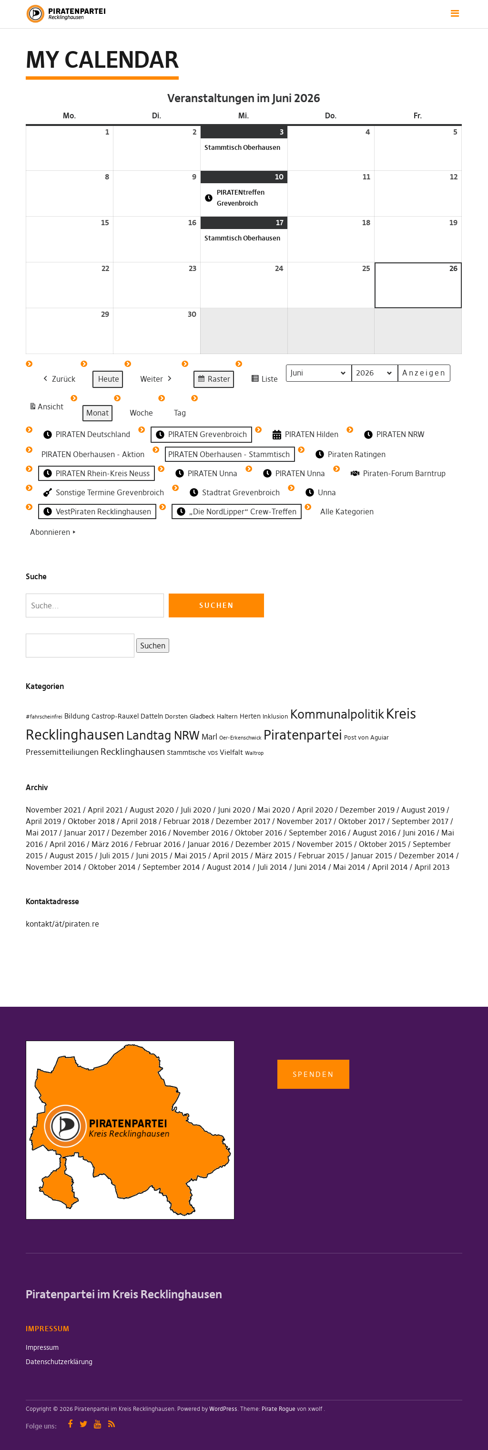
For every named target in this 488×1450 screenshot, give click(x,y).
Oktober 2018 (91, 821)
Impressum (42, 1347)
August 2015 (71, 855)
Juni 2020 (234, 809)
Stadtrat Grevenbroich (234, 492)
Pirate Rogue (278, 1408)
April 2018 (139, 821)
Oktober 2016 (258, 832)
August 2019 (423, 809)
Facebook (70, 1424)
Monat (97, 412)
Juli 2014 (272, 867)
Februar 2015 (321, 855)
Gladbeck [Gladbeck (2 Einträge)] (202, 716)
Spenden (313, 1074)
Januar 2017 (84, 832)
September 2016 (317, 832)
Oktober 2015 (382, 844)
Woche (141, 412)
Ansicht (48, 408)
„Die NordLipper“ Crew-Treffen (235, 511)
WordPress (223, 1408)
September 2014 (171, 867)
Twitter (84, 1424)
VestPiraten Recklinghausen (96, 511)
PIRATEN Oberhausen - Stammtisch (229, 454)
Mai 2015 (190, 855)
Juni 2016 (419, 832)
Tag (180, 412)
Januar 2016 (208, 844)
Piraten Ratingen (350, 454)
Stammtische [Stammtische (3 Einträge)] (186, 752)
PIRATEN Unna (205, 473)
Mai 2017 (41, 832)
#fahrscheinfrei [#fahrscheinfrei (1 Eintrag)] (44, 717)
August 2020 (152, 809)
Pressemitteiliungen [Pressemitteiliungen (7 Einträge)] (62, 752)
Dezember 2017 (243, 821)
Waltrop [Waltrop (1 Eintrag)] (254, 753)
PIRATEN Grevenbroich (200, 434)
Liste (264, 380)
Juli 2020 (196, 809)
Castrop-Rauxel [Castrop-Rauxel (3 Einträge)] (115, 716)
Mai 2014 (349, 867)
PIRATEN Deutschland (85, 434)
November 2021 (53, 809)
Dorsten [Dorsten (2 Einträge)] (176, 716)
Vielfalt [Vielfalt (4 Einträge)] (231, 752)
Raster (213, 380)
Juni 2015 (152, 855)
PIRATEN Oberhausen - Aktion (92, 454)
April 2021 (105, 809)
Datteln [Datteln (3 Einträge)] (152, 716)
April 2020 (315, 809)
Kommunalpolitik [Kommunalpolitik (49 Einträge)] (337, 714)
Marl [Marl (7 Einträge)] (209, 736)
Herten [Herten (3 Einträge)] (250, 716)
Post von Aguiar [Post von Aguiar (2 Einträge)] (366, 737)
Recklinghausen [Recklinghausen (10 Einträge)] (133, 751)
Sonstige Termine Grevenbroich (102, 492)
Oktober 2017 (361, 821)
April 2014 (390, 867)
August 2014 (229, 867)
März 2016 (110, 844)
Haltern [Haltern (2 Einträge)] (227, 716)
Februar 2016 (158, 844)
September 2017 (420, 821)
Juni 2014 (310, 867)
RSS (111, 1424)
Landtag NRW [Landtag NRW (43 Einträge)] (163, 735)
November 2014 (53, 867)
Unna (320, 492)
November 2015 (324, 844)
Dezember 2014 (426, 855)
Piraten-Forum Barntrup (397, 473)
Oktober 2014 (112, 867)
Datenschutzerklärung (59, 1361)
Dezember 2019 (367, 809)
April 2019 (43, 821)
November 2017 (304, 821)
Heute (108, 379)
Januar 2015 (371, 855)
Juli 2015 (114, 855)
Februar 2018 (186, 821)
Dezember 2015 (262, 844)
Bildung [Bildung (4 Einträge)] (77, 715)
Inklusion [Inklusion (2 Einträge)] (275, 716)
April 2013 (432, 867)
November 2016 (200, 832)
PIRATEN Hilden (304, 435)
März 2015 (273, 855)
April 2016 (67, 844)
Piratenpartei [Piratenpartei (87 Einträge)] (303, 734)
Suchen (150, 644)
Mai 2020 (273, 809)
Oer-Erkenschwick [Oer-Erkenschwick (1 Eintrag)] (240, 738)
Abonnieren (54, 532)
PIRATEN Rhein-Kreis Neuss (95, 473)
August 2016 (374, 832)
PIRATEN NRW (393, 434)
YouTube (97, 1424)
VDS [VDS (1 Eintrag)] (213, 753)
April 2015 (230, 855)
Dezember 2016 (139, 832)
